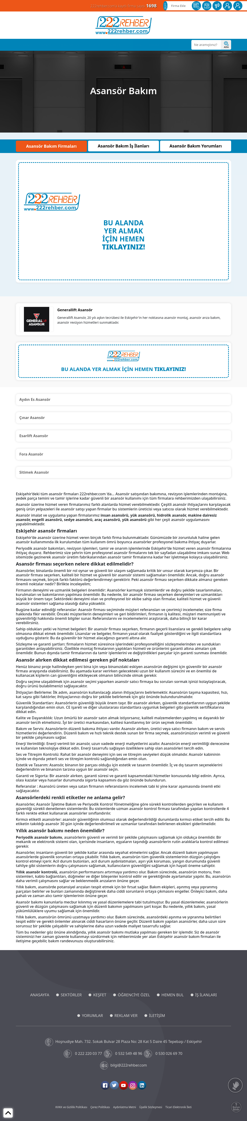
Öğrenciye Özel (69, 45)
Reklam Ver (157, 45)
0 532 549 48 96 (123, 1054)
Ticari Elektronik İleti (178, 1107)
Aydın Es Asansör (34, 399)
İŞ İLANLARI (206, 994)
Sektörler (45, 45)
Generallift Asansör (74, 309)
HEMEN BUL (172, 994)
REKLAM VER (126, 1015)
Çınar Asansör (32, 417)
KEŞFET (99, 994)
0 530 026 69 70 (163, 1054)
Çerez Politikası (100, 1107)
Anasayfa (25, 45)
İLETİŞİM (157, 1015)
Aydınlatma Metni (124, 1107)
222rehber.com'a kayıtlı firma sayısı (123, 6)
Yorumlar (135, 45)
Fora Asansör (31, 454)
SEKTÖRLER (71, 994)
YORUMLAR (92, 1015)
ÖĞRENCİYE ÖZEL (134, 994)
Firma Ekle (178, 6)
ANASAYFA (39, 994)
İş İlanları (115, 45)
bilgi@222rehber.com (123, 1066)
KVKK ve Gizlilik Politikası (71, 1107)
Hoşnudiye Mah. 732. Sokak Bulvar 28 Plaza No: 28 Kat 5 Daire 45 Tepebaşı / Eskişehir (123, 1042)
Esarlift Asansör (33, 435)
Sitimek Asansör (34, 472)
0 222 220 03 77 (83, 1054)
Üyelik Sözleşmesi (150, 1107)
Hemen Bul (94, 45)
